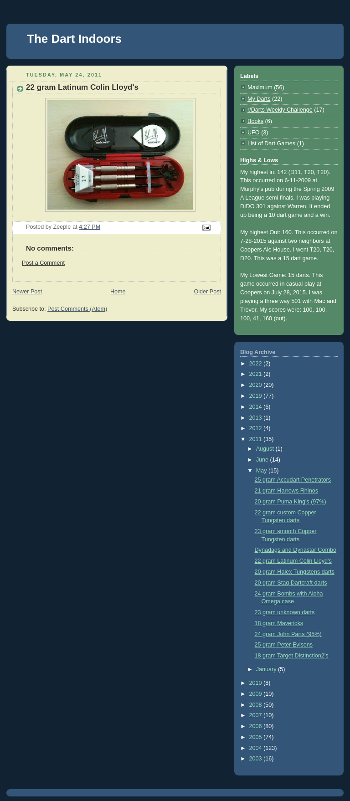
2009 (256, 694)
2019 (256, 396)
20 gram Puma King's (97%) (290, 501)
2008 (256, 705)
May (262, 470)
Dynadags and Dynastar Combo (295, 550)
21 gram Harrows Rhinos (286, 491)
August (266, 449)
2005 (256, 737)
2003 (256, 758)
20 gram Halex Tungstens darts (295, 572)
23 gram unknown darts (285, 612)
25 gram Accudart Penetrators (293, 480)
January (267, 669)
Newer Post (27, 291)
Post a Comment (43, 263)
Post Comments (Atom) (77, 309)
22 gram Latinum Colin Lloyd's (293, 561)
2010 (256, 683)
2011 (256, 439)
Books (255, 121)
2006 (256, 726)
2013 (256, 418)
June (263, 460)
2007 (256, 715)
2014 (256, 407)
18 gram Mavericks (279, 623)
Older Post (207, 291)
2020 (256, 385)
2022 (256, 363)
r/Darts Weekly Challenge (280, 110)
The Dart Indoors (74, 39)
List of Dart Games (271, 143)
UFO (253, 132)
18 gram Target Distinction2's (292, 655)
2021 (256, 374)
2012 (256, 428)
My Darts (258, 99)
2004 (256, 748)
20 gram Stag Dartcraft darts (291, 583)
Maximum (260, 87)
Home (118, 291)
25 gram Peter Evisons (284, 645)
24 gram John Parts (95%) (288, 634)
